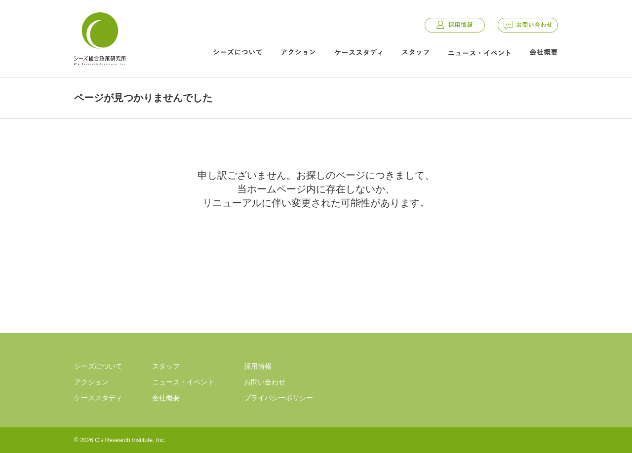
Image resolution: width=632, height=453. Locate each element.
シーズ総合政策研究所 (99, 37)
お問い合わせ (528, 25)
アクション (298, 51)
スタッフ (415, 51)
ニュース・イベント (479, 52)
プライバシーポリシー (278, 398)
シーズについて (237, 51)
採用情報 (455, 25)
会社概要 (543, 51)
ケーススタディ (358, 51)
